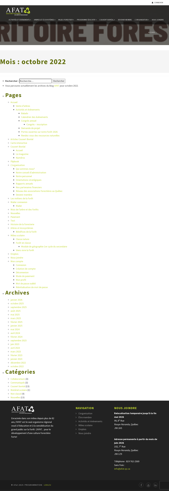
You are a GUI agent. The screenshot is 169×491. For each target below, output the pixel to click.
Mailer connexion (19, 202)
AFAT (56, 85)
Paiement (15, 216)
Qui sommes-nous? (25, 168)
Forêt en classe (23, 242)
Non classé (16, 393)
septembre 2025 (19, 307)
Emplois (14, 253)
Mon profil (21, 279)
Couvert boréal (18, 386)
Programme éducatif (87, 21)
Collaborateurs (18, 378)
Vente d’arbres (23, 105)
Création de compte (26, 268)
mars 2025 (16, 318)
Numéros (20, 157)
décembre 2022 (18, 362)
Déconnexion (22, 272)
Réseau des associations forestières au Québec (39, 191)
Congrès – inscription (36, 124)
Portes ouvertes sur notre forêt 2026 (39, 131)
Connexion (157, 2)
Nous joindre (158, 21)
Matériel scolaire (19, 390)
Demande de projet (30, 128)
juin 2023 (15, 344)
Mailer (19, 205)
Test (13, 220)
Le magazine (22, 154)
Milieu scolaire (18, 235)
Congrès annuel (28, 120)
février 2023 (16, 355)
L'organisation (85, 413)
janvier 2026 (16, 299)
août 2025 (15, 310)
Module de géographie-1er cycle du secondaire (44, 246)
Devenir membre (125, 21)
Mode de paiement (25, 276)
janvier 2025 (16, 325)
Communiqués (18, 382)
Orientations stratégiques (28, 179)
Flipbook (15, 161)
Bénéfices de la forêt (26, 231)
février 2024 (16, 336)
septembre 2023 (19, 340)
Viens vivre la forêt (25, 250)
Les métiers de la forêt (22, 198)
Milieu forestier (66, 21)
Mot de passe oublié (26, 283)
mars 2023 (16, 351)
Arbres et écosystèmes (44, 21)
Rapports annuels (24, 183)
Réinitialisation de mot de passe (32, 287)
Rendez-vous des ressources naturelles (40, 135)
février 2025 (16, 321)
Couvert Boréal (107, 21)
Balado (24, 113)
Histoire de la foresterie (22, 224)
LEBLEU (47, 485)
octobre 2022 (17, 366)
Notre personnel (24, 176)
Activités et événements (20, 21)
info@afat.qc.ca (122, 468)
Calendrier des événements (34, 117)
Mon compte (17, 261)
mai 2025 (15, 314)
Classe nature (22, 239)
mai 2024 (15, 329)
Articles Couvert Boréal (22, 139)
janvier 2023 (16, 358)
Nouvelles (15, 213)
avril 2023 (15, 347)
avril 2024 (15, 333)
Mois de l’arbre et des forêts (25, 209)
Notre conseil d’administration (31, 172)
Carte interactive (19, 142)
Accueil (151, 32)
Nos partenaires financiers (29, 187)
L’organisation (142, 21)
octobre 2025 (17, 303)
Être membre (84, 417)
